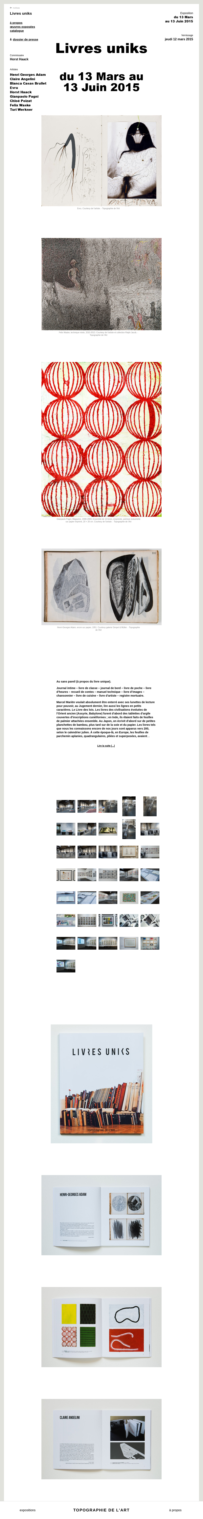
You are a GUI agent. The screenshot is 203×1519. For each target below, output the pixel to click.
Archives (15, 8)
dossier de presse (24, 39)
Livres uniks (21, 13)
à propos (16, 22)
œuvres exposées (22, 26)
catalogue (17, 30)
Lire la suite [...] (106, 745)
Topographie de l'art (101, 1510)
